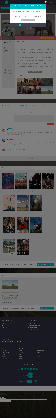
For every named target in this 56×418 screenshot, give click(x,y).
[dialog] (28, 209)
